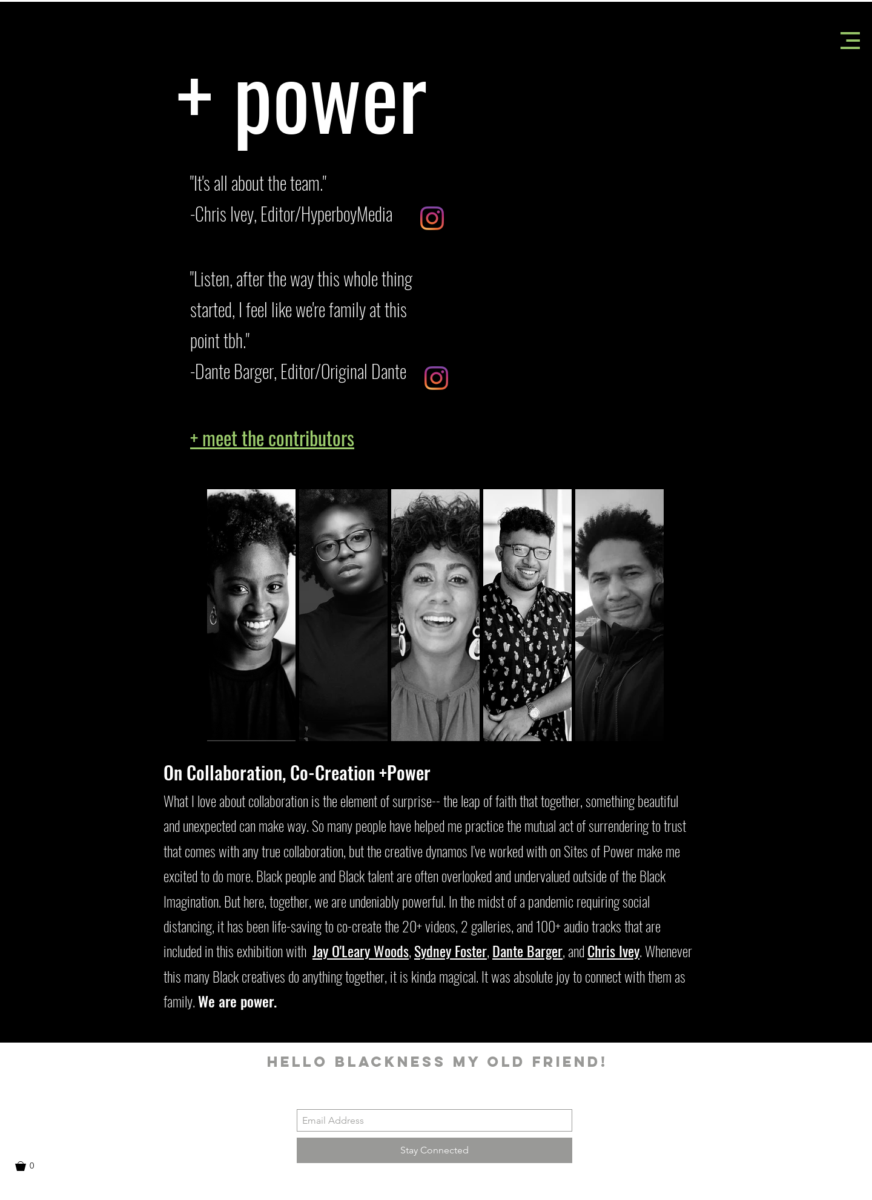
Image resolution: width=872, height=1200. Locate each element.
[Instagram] (432, 218)
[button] (850, 40)
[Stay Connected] (434, 1150)
